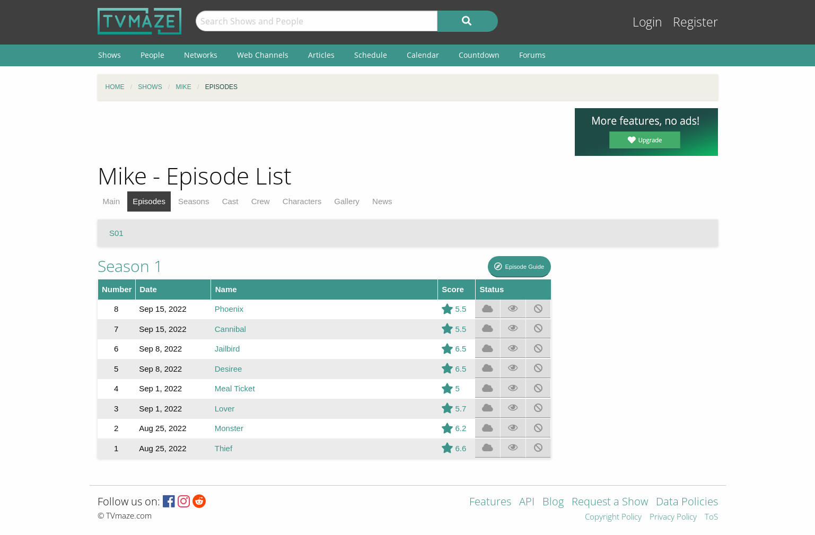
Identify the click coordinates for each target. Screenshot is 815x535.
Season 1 (130, 266)
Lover (225, 408)
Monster (229, 428)
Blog (553, 502)
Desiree (228, 368)
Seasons (193, 201)
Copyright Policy (613, 517)
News (382, 201)
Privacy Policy (673, 517)
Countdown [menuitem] (479, 55)
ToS (711, 517)
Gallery (347, 201)
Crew (260, 201)
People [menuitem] (152, 55)
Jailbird (227, 348)
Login (647, 22)
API (526, 502)
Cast (230, 201)
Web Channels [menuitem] (262, 55)
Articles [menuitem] (321, 55)
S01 (116, 233)
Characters (302, 201)
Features (490, 502)
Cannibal (230, 329)
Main (111, 201)
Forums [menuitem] (532, 55)
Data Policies (687, 502)
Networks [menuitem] (200, 55)
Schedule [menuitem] (370, 55)
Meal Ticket (235, 388)
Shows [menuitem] (109, 55)
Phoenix (229, 308)
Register (695, 22)
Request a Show (610, 502)
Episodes (149, 201)
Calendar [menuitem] (423, 55)
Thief (223, 448)
